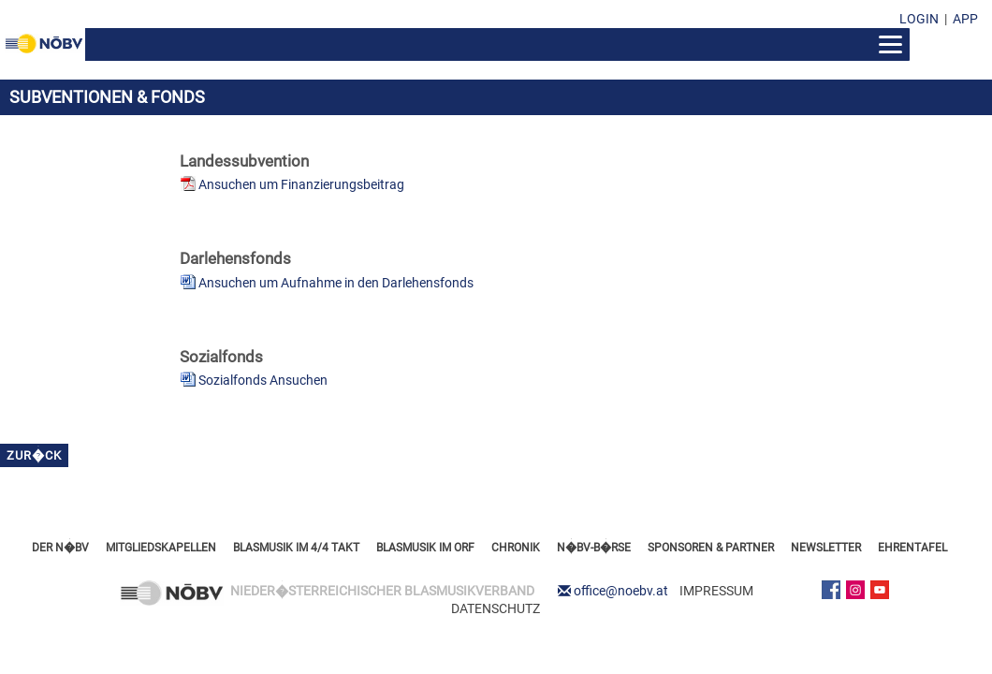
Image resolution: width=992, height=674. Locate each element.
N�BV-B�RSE (594, 547)
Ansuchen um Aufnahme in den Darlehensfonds (336, 282)
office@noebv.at (621, 590)
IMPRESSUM (716, 590)
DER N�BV (60, 547)
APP (965, 18)
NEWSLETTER (826, 547)
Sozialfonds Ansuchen (263, 380)
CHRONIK (515, 547)
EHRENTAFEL (912, 547)
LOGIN (919, 18)
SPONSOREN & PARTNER (711, 547)
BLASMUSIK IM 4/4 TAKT (296, 547)
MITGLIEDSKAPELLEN (161, 547)
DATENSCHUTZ (495, 608)
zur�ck (34, 455)
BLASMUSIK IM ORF (425, 547)
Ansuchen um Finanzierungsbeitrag (301, 184)
